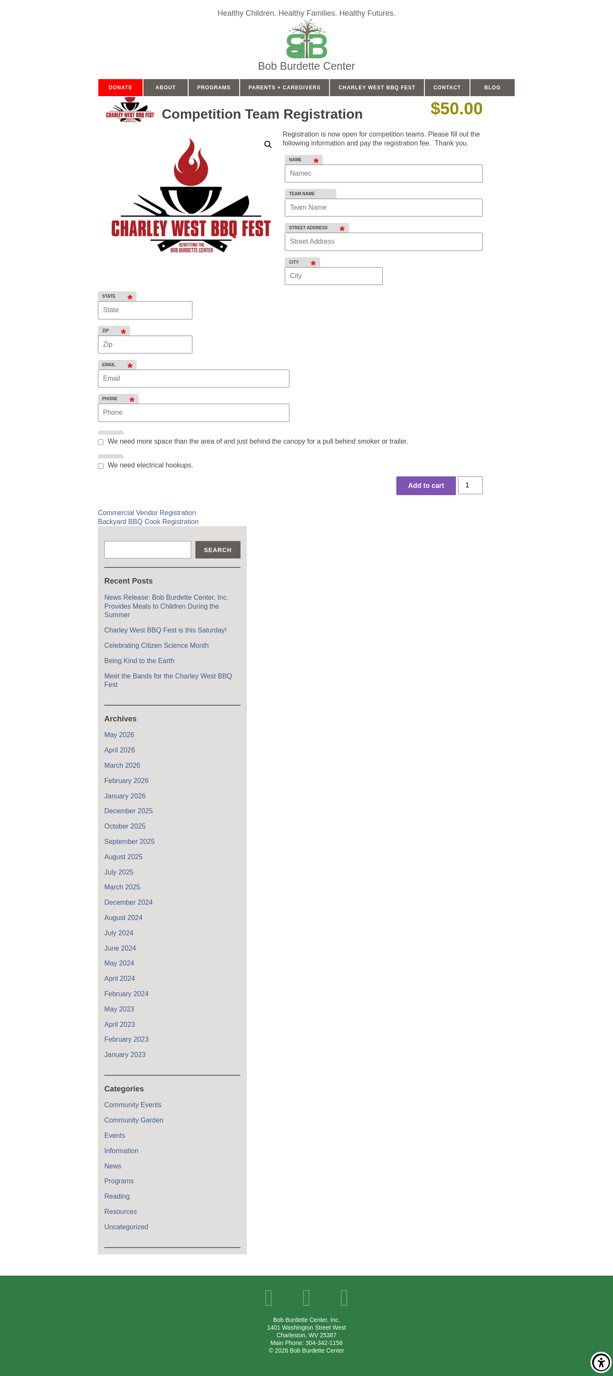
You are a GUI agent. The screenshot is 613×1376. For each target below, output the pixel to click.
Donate (120, 88)
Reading (117, 1196)
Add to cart (426, 485)
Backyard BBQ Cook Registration (148, 521)
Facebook (269, 1298)
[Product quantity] (470, 485)
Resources (120, 1211)
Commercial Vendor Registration (147, 512)
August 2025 (123, 856)
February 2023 (126, 1039)
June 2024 (120, 948)
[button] (268, 144)
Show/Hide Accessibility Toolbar (601, 1362)
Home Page (306, 44)
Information (121, 1150)
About (165, 88)
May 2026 (119, 734)
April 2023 (119, 1024)
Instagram (344, 1298)
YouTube (306, 1298)
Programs (214, 88)
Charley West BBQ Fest (376, 88)
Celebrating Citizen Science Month (156, 645)
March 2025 (122, 887)
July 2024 (119, 933)
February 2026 (126, 780)
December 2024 (128, 902)
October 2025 (125, 826)
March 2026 (122, 765)
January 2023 (125, 1054)
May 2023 (119, 1009)
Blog (492, 88)
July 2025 (119, 872)
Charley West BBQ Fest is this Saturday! (165, 630)
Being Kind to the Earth (139, 660)
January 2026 (125, 796)
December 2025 (128, 811)
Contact (447, 88)
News (112, 1166)
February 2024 (126, 993)
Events (114, 1135)
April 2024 (119, 978)
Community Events (132, 1104)
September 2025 (129, 841)
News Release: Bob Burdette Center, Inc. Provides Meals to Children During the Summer (166, 606)
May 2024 (119, 963)
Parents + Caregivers (285, 88)
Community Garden (133, 1120)
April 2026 (119, 750)
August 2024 (123, 917)
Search (218, 550)
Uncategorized (126, 1227)
